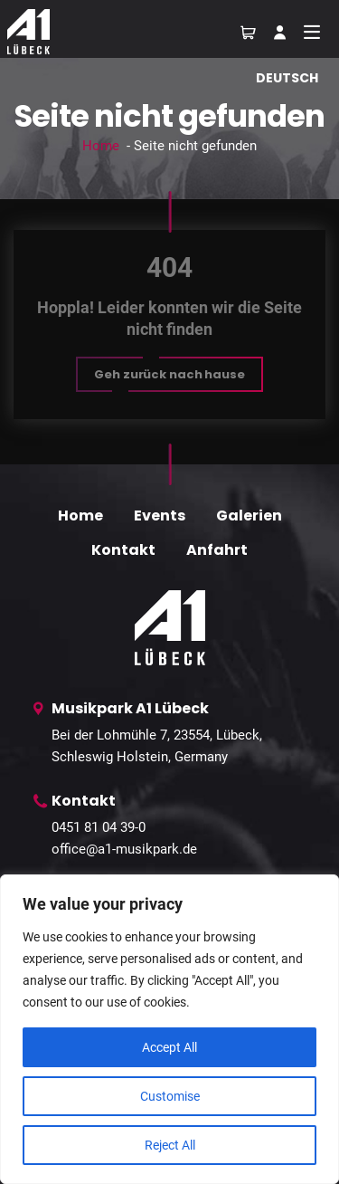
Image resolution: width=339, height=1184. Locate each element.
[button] (169, 374)
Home (100, 146)
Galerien (249, 515)
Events (159, 515)
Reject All (170, 1145)
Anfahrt (217, 549)
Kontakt (123, 549)
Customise (170, 1096)
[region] (169, 1029)
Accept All (169, 1047)
